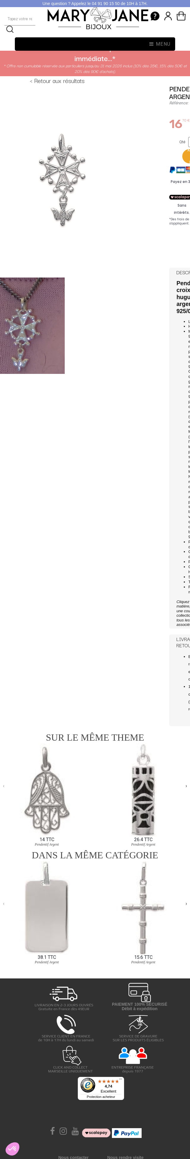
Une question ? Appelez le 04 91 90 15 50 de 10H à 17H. (95, 3)
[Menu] (120, 1080)
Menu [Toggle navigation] (160, 44)
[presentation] (3, 786)
